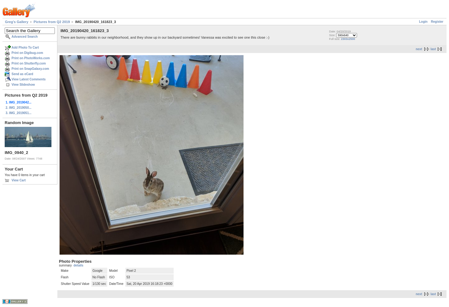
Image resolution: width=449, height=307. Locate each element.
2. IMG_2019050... (18, 107)
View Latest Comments (29, 79)
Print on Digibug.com (27, 53)
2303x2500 (348, 39)
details (79, 265)
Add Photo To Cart (25, 47)
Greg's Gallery (16, 22)
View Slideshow (23, 84)
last (433, 49)
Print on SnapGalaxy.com (30, 68)
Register (437, 21)
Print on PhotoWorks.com (31, 58)
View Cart (19, 180)
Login (423, 21)
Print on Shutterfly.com (29, 63)
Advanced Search (25, 36)
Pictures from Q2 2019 (52, 22)
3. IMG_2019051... (18, 113)
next (419, 49)
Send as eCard (22, 74)
